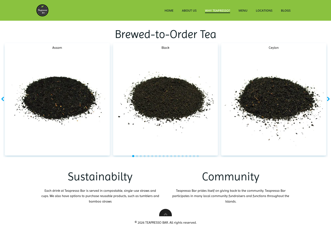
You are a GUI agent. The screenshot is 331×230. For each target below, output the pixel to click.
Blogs (286, 11)
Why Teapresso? (218, 11)
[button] (133, 156)
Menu (243, 11)
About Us (190, 11)
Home (169, 11)
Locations (265, 11)
